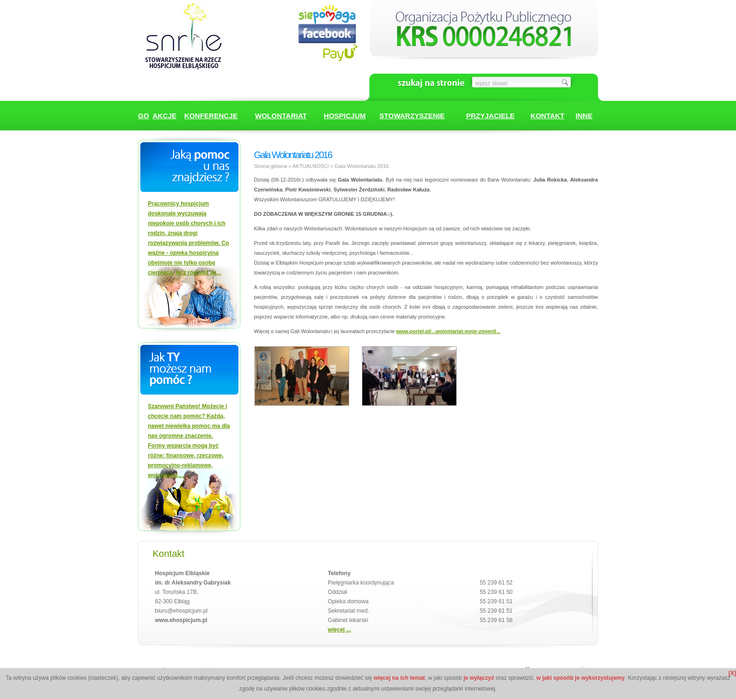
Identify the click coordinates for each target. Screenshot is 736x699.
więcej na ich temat (399, 678)
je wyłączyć (478, 678)
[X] (732, 673)
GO (143, 116)
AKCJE (164, 116)
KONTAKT (547, 116)
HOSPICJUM (345, 116)
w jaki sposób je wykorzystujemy (581, 678)
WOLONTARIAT (281, 116)
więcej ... (339, 629)
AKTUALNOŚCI (310, 166)
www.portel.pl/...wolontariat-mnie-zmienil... (448, 331)
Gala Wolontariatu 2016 (362, 166)
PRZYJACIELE (490, 116)
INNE (583, 116)
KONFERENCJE (211, 116)
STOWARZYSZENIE (412, 116)
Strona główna (270, 166)
